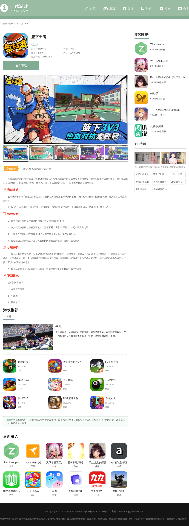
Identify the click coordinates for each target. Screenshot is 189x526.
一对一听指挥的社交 (178, 174)
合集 (183, 8)
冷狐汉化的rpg (160, 174)
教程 (146, 8)
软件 (128, 8)
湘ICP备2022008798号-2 (96, 511)
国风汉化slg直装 (142, 189)
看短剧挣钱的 (142, 182)
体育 (17, 24)
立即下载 (21, 65)
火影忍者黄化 (142, 174)
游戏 (109, 8)
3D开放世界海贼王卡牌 (178, 182)
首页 (91, 8)
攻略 (164, 8)
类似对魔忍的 (160, 189)
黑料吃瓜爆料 (160, 182)
